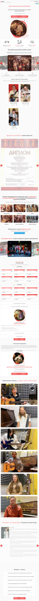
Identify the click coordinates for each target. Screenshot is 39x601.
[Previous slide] (1, 63)
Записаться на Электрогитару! (19, 598)
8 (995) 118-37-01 (36, 1)
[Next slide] (38, 63)
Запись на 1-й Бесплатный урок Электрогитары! (19, 16)
